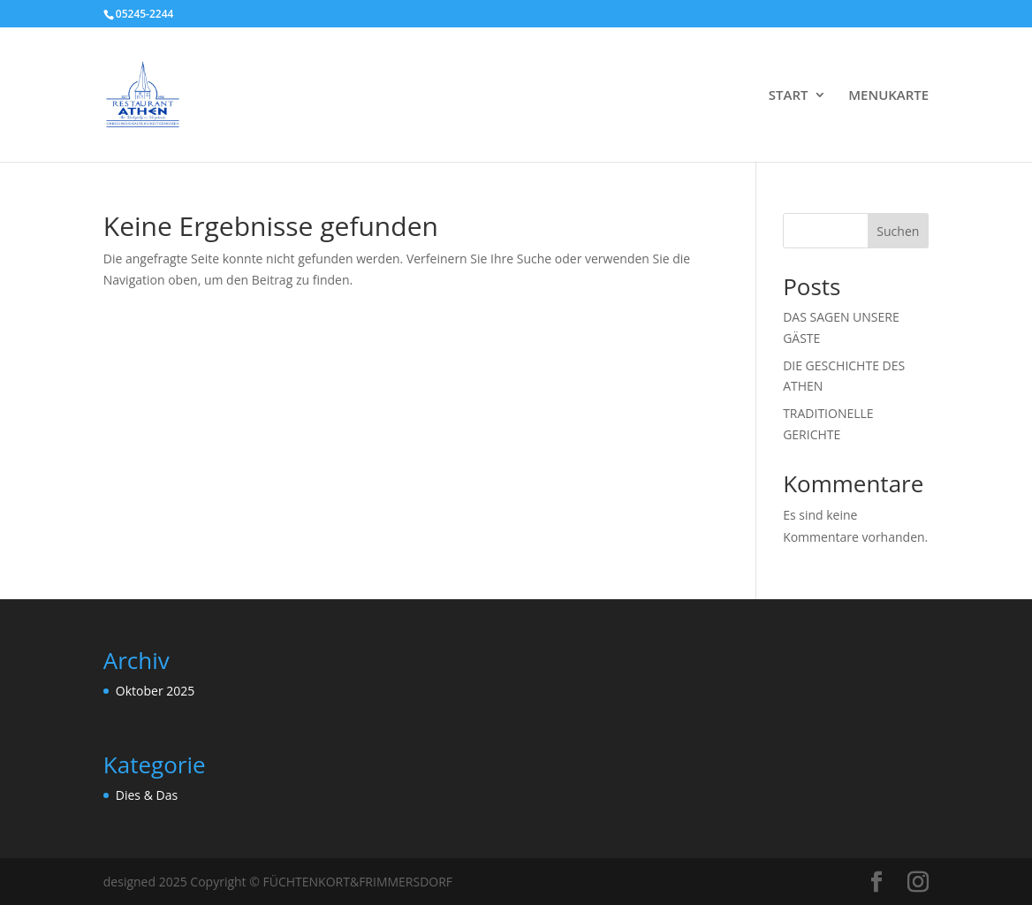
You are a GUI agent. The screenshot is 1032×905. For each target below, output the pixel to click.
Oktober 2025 (155, 690)
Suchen (897, 231)
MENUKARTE (888, 95)
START (788, 95)
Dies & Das (147, 795)
